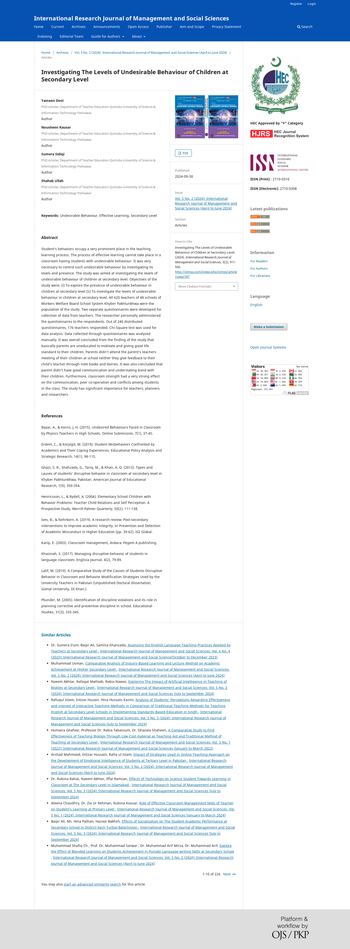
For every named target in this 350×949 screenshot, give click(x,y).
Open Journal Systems (268, 347)
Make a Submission (269, 327)
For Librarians (260, 275)
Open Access (138, 26)
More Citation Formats (194, 286)
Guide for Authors (106, 36)
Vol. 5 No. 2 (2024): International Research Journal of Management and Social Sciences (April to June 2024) (151, 52)
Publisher (164, 26)
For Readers (259, 261)
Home (39, 26)
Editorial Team (71, 36)
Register (296, 3)
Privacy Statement (226, 26)
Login (312, 3)
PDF (185, 153)
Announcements (106, 26)
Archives (79, 26)
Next (227, 874)
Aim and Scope (192, 26)
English (256, 304)
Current (57, 26)
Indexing (44, 36)
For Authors (259, 268)
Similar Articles (56, 635)
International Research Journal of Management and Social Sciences (131, 18)
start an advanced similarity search (92, 884)
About (137, 36)
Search (305, 26)
